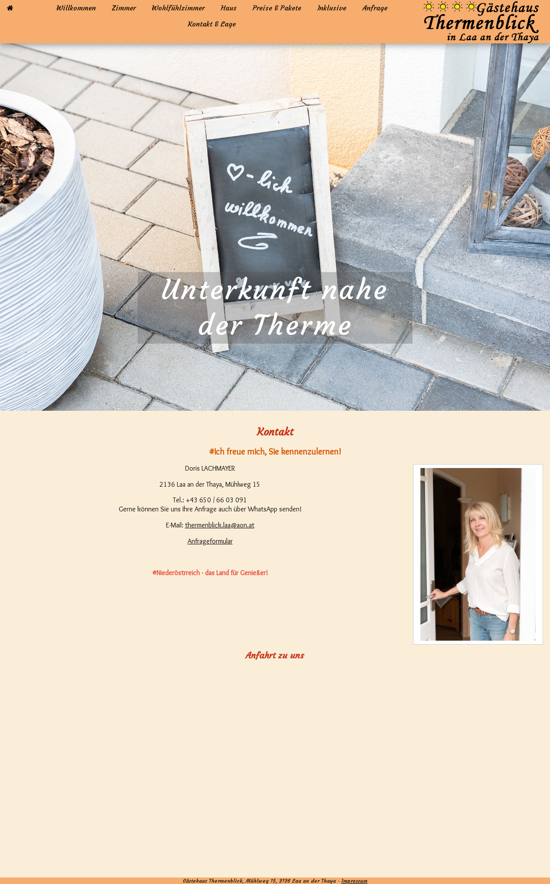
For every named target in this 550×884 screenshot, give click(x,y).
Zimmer (124, 7)
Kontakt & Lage (212, 24)
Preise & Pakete (277, 7)
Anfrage (374, 7)
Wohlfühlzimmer (178, 7)
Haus (229, 7)
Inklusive (331, 7)
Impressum (355, 880)
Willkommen (76, 7)
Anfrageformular (210, 541)
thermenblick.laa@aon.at (219, 525)
